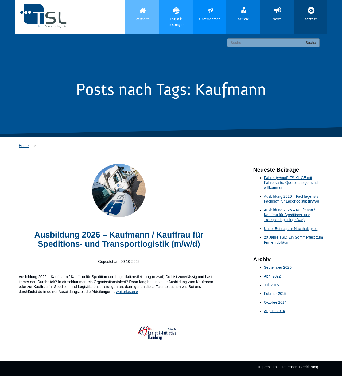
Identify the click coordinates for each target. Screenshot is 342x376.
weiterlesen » (127, 292)
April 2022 (272, 276)
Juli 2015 (271, 285)
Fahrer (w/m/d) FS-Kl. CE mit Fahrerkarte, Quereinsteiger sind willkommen (291, 183)
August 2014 (274, 311)
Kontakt (310, 19)
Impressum (267, 367)
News (277, 19)
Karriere (243, 19)
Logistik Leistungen (176, 22)
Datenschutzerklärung (300, 367)
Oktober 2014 (275, 302)
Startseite (142, 19)
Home (24, 146)
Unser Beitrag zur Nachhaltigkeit (291, 229)
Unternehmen (209, 19)
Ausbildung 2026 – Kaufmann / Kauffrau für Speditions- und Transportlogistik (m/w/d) (118, 239)
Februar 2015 (275, 293)
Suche (310, 43)
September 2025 (278, 267)
